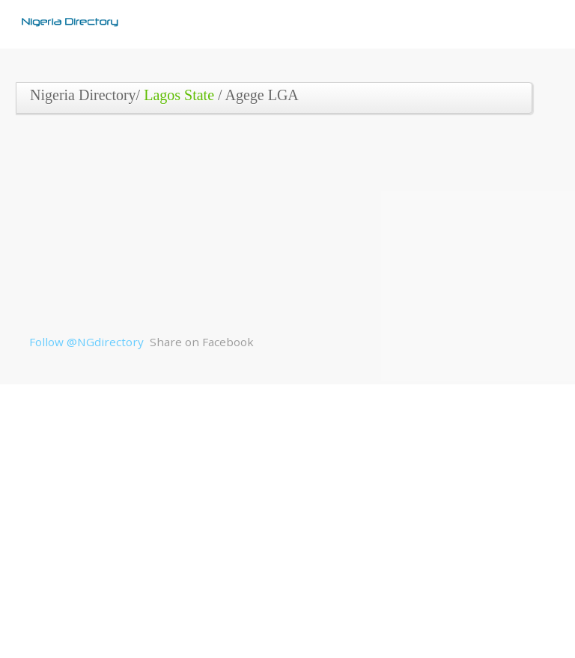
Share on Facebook (202, 341)
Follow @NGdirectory (86, 341)
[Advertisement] (282, 229)
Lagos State (179, 95)
